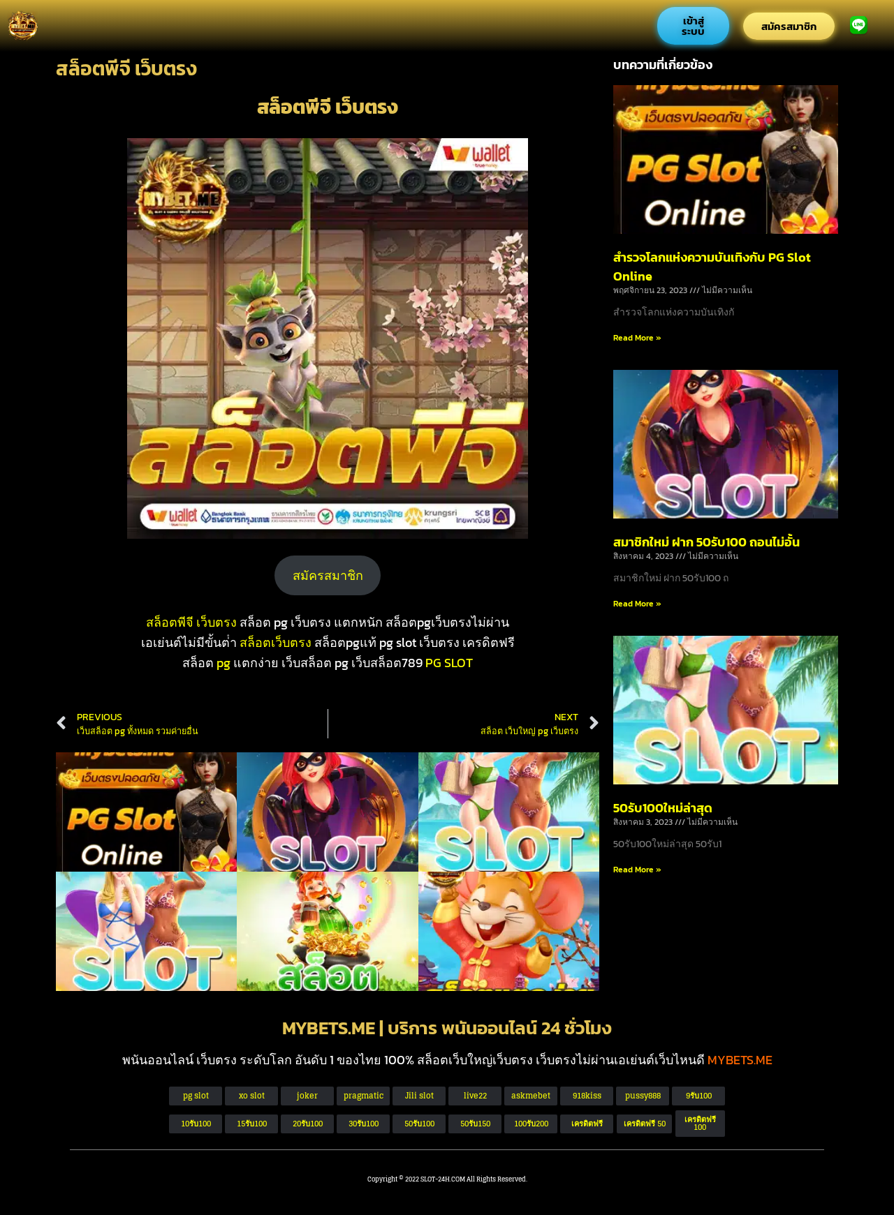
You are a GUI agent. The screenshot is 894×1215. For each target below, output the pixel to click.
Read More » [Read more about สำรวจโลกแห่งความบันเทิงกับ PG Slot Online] (637, 337)
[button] (644, 1124)
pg (223, 662)
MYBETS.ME (740, 1059)
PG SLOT (449, 662)
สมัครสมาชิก (328, 575)
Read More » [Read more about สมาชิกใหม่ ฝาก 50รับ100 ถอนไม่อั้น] (637, 603)
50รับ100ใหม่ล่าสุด (662, 807)
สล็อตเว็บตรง (276, 642)
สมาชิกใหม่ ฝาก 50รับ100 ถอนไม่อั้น (706, 541)
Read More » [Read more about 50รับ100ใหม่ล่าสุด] (637, 869)
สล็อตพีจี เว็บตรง (191, 622)
